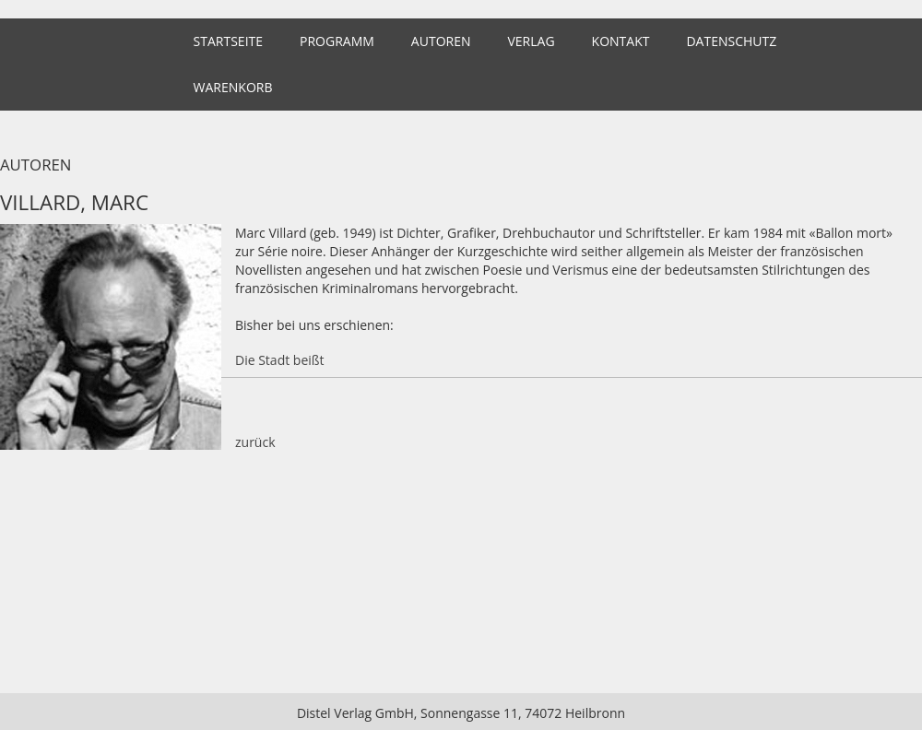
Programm (337, 41)
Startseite (228, 41)
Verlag (530, 41)
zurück (255, 442)
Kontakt (621, 41)
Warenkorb (233, 87)
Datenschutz (731, 41)
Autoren (441, 41)
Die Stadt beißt (280, 360)
